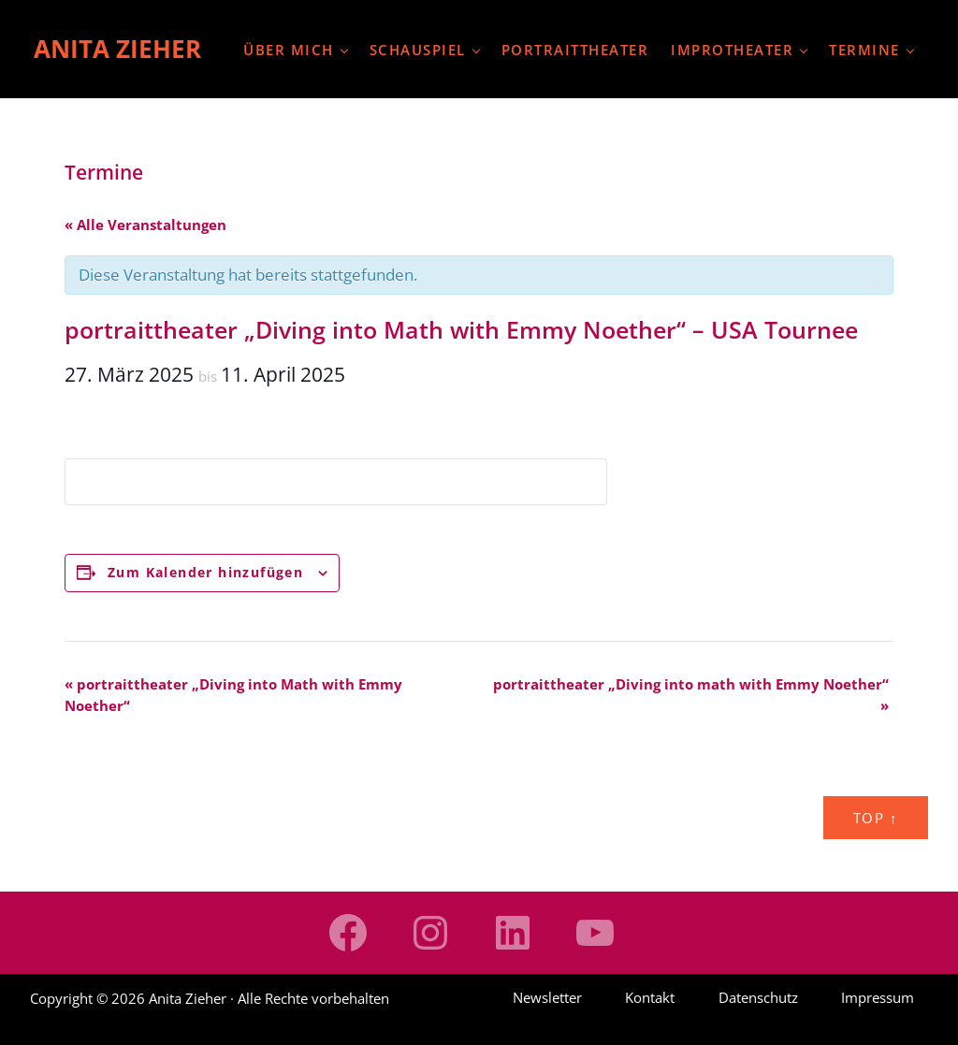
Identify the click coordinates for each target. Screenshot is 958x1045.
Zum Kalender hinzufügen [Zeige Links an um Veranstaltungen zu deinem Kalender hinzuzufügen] (205, 572)
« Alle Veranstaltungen (145, 224)
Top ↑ (875, 817)
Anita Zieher (117, 48)
